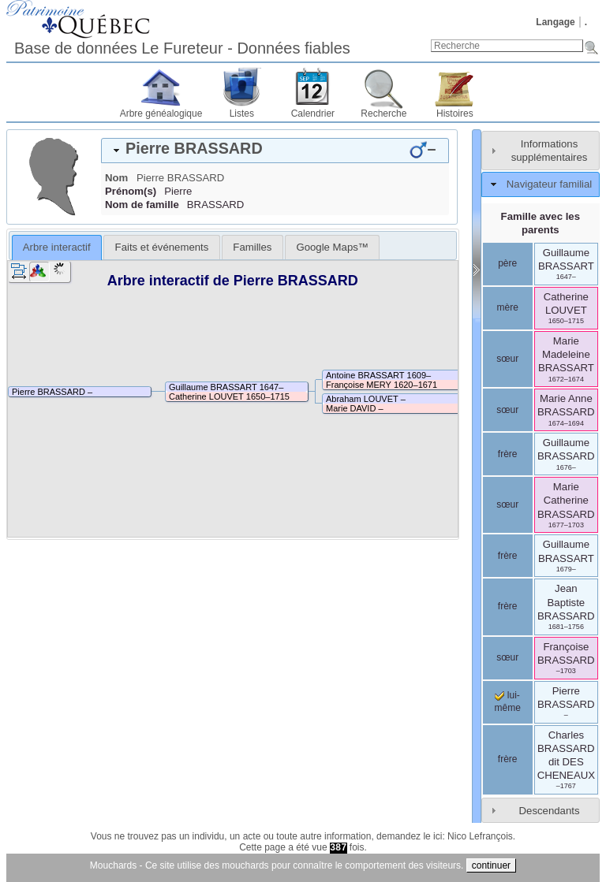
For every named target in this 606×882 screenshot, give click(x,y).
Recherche (383, 113)
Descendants (549, 811)
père (507, 263)
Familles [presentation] (252, 247)
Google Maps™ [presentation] (332, 247)
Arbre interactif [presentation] (57, 247)
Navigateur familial (549, 184)
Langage (555, 22)
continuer (491, 865)
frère (508, 454)
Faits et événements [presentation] (162, 247)
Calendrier (313, 113)
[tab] (275, 150)
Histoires (454, 113)
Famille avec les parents (540, 223)
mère (507, 307)
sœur (507, 358)
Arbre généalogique (161, 113)
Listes (242, 113)
